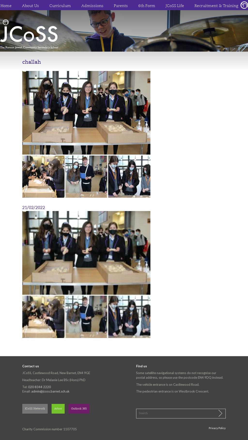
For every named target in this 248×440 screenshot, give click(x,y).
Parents (121, 6)
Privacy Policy (217, 428)
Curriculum (60, 6)
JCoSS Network (35, 409)
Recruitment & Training (216, 6)
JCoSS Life (175, 6)
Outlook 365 (79, 409)
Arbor (58, 409)
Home (6, 6)
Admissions (92, 6)
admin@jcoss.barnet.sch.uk (50, 391)
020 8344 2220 (39, 387)
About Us (30, 6)
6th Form (146, 6)
